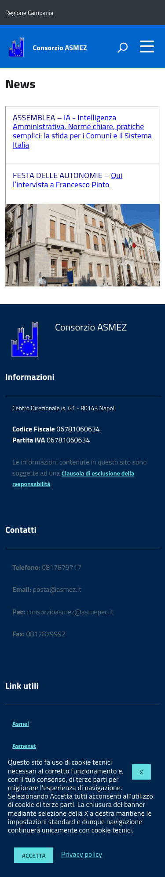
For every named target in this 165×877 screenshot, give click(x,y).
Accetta (34, 855)
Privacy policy (81, 854)
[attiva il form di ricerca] (122, 47)
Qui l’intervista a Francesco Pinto (67, 179)
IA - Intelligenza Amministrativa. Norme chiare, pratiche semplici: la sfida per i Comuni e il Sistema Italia (82, 131)
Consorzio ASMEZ (60, 47)
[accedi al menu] (147, 46)
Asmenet (24, 745)
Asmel (20, 723)
